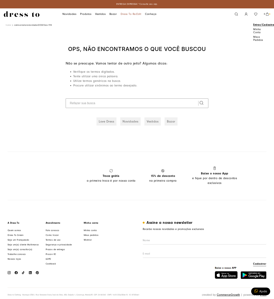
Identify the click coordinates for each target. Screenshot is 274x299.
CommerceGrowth (228, 295)
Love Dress (106, 121)
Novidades (68, 14)
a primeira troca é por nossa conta (111, 175)
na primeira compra (163, 175)
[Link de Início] (8, 25)
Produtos (83, 14)
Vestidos (95, 14)
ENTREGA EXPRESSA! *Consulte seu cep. (137, 4)
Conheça (141, 14)
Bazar (107, 14)
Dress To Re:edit (123, 14)
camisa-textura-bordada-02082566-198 (33, 25)
